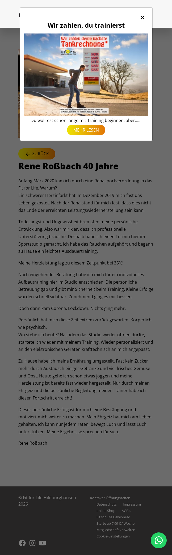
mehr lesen (86, 130)
